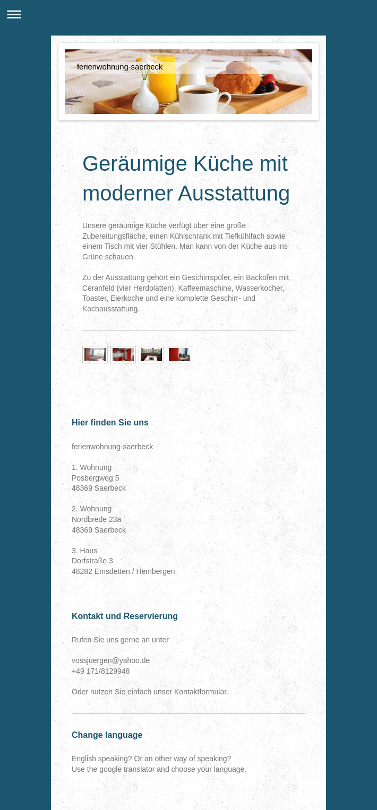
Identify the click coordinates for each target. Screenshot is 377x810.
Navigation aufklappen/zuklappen (188, 14)
